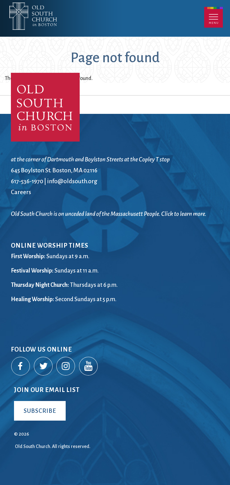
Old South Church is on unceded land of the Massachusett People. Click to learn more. (108, 214)
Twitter (43, 366)
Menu (213, 17)
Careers (21, 192)
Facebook (21, 366)
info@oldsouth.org (72, 181)
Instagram (66, 366)
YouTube (88, 366)
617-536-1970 (27, 181)
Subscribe (40, 411)
